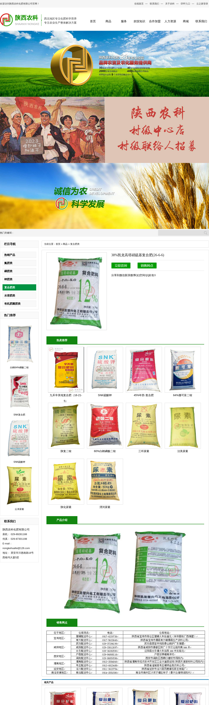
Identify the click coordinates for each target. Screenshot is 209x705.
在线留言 (139, 3)
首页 (93, 21)
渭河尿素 (104, 507)
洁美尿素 (182, 451)
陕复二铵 (66, 451)
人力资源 (170, 21)
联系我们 (154, 3)
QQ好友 (149, 275)
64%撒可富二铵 (182, 395)
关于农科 (170, 3)
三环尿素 (143, 451)
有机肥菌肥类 (12, 303)
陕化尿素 (66, 507)
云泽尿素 (19, 509)
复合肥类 (9, 287)
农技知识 (139, 21)
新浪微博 (130, 275)
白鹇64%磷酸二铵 (19, 367)
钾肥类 (8, 279)
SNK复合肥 (19, 414)
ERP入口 (185, 3)
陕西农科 (26, 18)
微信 (122, 275)
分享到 (115, 275)
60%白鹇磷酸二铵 (105, 451)
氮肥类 (8, 263)
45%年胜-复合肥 (144, 395)
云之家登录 (202, 3)
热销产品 (9, 254)
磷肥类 (8, 271)
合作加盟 (155, 21)
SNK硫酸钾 (19, 462)
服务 (124, 21)
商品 (108, 21)
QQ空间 (140, 275)
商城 (186, 21)
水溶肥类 (9, 295)
